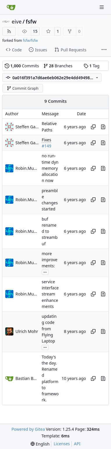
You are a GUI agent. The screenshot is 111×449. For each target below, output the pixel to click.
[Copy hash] (93, 126)
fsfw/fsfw (30, 40)
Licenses (62, 443)
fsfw (31, 21)
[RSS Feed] (9, 31)
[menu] (40, 444)
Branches (58, 65)
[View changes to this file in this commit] (103, 126)
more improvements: (49, 260)
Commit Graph (22, 88)
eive (17, 21)
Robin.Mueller (27, 168)
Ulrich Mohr (26, 331)
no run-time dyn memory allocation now (50, 168)
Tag (91, 65)
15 (35, 31)
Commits (22, 65)
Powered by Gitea (28, 429)
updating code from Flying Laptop (49, 328)
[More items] (104, 50)
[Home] (11, 7)
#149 (46, 146)
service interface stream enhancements (50, 294)
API (77, 443)
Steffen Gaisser (27, 126)
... (45, 272)
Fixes (46, 140)
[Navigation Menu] (102, 7)
